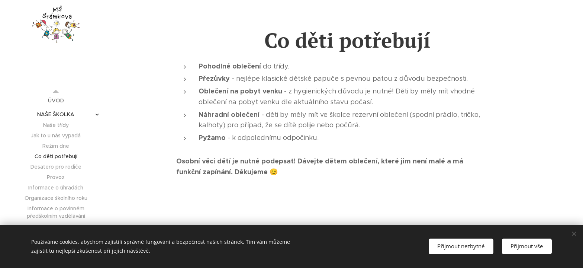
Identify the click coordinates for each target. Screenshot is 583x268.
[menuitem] (55, 100)
